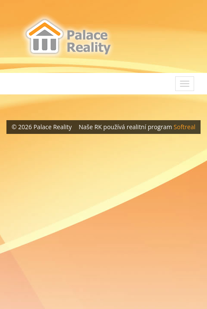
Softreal (184, 127)
